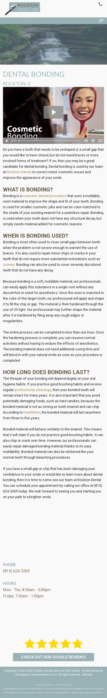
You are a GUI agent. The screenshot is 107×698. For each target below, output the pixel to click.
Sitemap (87, 674)
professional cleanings (32, 390)
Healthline (31, 412)
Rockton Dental (19, 172)
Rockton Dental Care (46, 670)
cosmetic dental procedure (44, 196)
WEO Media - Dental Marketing (84, 670)
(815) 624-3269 (16, 571)
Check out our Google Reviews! (53, 657)
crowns (9, 264)
